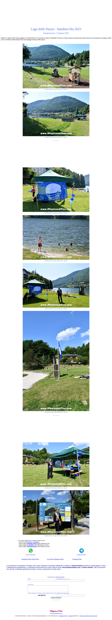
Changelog (70, 617)
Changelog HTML (63, 617)
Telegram (30, 542)
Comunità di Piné (77, 559)
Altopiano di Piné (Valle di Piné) (30, 559)
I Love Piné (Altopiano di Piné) (55, 559)
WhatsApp (36, 542)
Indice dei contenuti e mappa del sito (88, 617)
